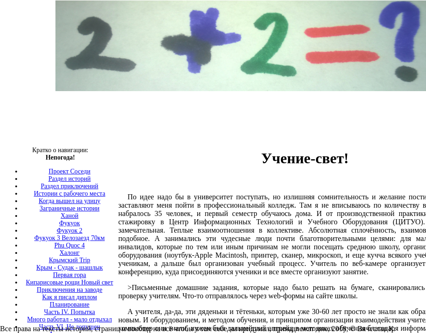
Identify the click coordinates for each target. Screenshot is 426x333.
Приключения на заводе (70, 289)
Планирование (69, 304)
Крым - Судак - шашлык (69, 267)
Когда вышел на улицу (70, 200)
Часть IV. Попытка (69, 311)
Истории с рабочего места (69, 193)
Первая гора (69, 274)
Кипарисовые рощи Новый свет (69, 282)
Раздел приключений (69, 186)
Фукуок (69, 223)
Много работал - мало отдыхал (69, 319)
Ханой (69, 215)
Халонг (70, 252)
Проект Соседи (69, 171)
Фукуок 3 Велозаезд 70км (69, 237)
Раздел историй (70, 178)
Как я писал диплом (69, 297)
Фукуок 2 (70, 230)
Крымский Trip (70, 260)
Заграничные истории (69, 208)
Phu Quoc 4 (69, 245)
